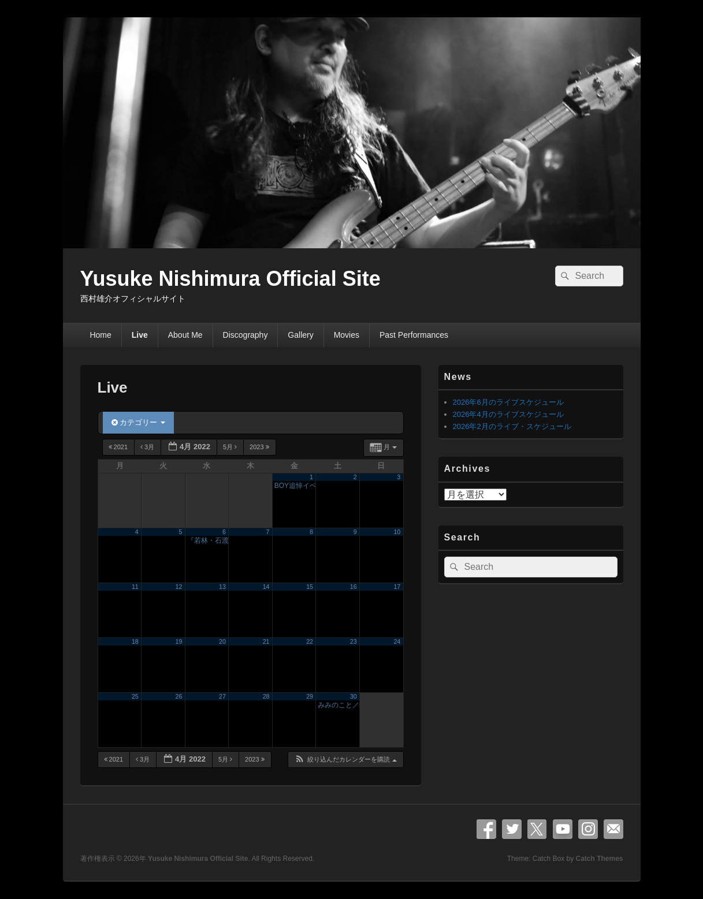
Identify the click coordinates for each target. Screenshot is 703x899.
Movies (346, 335)
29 (309, 696)
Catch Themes (599, 859)
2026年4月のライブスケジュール (508, 414)
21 (266, 641)
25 (135, 696)
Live (140, 335)
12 (179, 586)
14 (266, 586)
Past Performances (414, 335)
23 (353, 641)
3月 (148, 446)
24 (396, 641)
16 (353, 586)
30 (353, 696)
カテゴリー (138, 422)
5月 (231, 446)
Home (100, 335)
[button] (345, 759)
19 (179, 641)
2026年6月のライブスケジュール (508, 402)
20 (222, 641)
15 (309, 586)
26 (179, 696)
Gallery (300, 335)
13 (222, 586)
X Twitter (537, 829)
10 (396, 531)
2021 (119, 446)
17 (396, 586)
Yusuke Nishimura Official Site (230, 278)
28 (266, 696)
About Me (185, 335)
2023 (260, 446)
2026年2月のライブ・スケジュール (512, 426)
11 (135, 586)
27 (222, 696)
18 (135, 641)
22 (309, 641)
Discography (245, 335)
